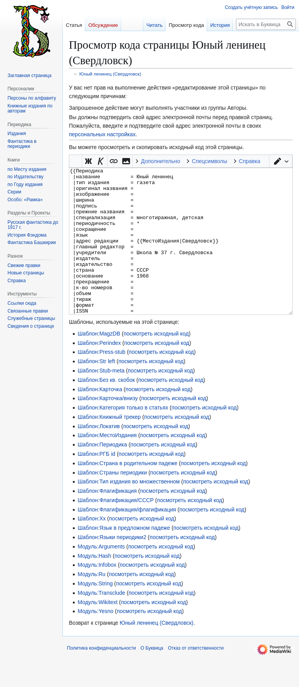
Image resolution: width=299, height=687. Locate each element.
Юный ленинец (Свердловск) (110, 73)
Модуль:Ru (91, 603)
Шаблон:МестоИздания (107, 464)
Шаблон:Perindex (99, 372)
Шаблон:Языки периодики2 (111, 566)
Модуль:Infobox (96, 594)
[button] (280, 161)
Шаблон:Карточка (99, 418)
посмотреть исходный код (155, 363)
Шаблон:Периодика (102, 474)
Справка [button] (249, 161)
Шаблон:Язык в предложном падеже (123, 557)
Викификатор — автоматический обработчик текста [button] (75, 161)
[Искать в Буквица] (266, 24)
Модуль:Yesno (95, 640)
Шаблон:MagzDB (98, 363)
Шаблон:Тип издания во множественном (128, 511)
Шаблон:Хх (91, 548)
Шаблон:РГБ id (96, 483)
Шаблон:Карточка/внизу (107, 427)
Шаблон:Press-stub (101, 381)
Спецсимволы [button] (209, 161)
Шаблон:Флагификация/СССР (115, 529)
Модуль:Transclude (101, 622)
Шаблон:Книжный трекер (109, 446)
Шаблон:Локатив (98, 455)
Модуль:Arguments (101, 576)
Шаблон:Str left (96, 390)
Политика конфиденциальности (101, 677)
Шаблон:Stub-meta (100, 400)
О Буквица (152, 677)
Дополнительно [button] (160, 161)
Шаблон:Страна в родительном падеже (127, 492)
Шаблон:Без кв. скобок (106, 409)
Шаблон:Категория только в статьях (122, 437)
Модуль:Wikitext (97, 631)
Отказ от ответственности (195, 677)
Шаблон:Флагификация (107, 520)
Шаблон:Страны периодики (112, 502)
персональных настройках (102, 134)
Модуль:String (95, 613)
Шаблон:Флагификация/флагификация (126, 539)
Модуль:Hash (94, 585)
